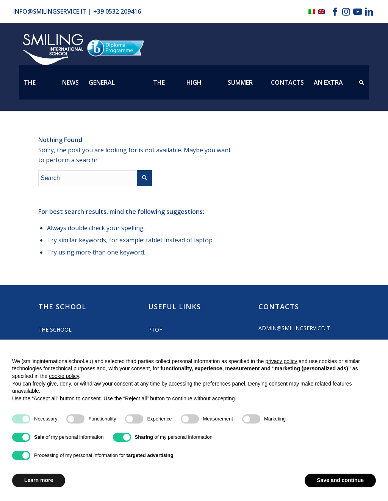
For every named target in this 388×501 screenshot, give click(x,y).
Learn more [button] (38, 480)
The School (55, 329)
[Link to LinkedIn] (369, 11)
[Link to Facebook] (334, 11)
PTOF (155, 329)
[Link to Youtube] (357, 11)
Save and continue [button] (340, 480)
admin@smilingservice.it (294, 328)
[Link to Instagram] (346, 11)
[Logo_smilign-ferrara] (53, 49)
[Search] (361, 82)
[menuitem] (38, 82)
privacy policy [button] (281, 361)
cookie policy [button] (64, 376)
